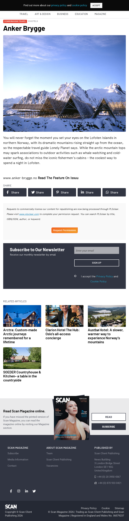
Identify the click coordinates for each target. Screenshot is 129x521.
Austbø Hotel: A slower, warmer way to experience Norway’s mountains (106, 336)
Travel (23, 14)
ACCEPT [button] (96, 5)
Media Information (18, 459)
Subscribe (108, 426)
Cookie (106, 508)
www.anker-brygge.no (20, 178)
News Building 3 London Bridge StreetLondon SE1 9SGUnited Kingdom (107, 465)
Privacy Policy (104, 276)
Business (62, 14)
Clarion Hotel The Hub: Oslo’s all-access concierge (63, 334)
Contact (12, 465)
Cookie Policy (98, 281)
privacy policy (59, 5)
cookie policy (79, 5)
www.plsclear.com (29, 214)
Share (13, 192)
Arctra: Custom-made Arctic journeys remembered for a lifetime (20, 336)
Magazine (100, 14)
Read (108, 416)
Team (49, 453)
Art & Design (42, 14)
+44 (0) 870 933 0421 (109, 483)
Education (81, 14)
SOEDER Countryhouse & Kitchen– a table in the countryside (22, 376)
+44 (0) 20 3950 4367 (109, 476)
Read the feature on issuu (58, 178)
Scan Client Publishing (58, 459)
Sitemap (119, 508)
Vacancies (52, 465)
